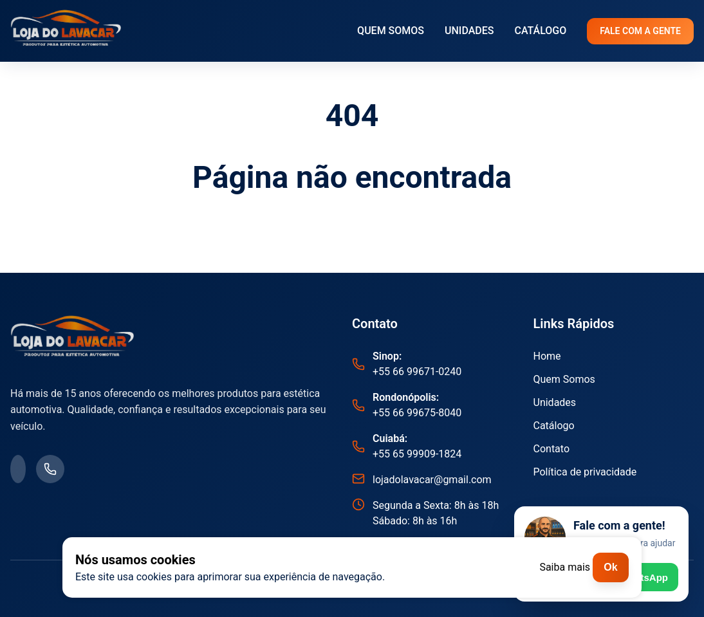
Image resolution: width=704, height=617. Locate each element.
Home (547, 356)
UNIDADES (469, 30)
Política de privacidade (585, 472)
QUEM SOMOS (390, 30)
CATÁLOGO (540, 30)
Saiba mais (564, 567)
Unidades (555, 402)
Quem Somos (564, 379)
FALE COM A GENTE (640, 31)
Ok (610, 567)
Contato (551, 449)
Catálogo (554, 425)
